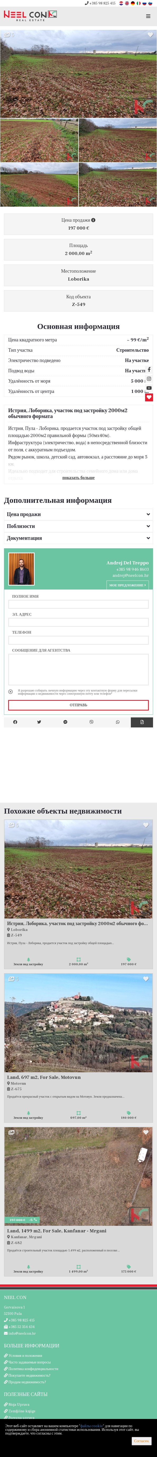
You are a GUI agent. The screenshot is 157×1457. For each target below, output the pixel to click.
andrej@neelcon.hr (131, 575)
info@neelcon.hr (20, 1333)
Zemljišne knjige (21, 1411)
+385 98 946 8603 (132, 569)
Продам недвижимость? (27, 1382)
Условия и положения (25, 1355)
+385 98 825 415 (100, 3)
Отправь (78, 705)
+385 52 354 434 (19, 1327)
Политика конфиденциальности (33, 1369)
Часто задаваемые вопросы (29, 1362)
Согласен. (141, 1441)
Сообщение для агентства (41, 650)
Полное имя (25, 596)
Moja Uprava (18, 1404)
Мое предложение (127, 585)
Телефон (21, 632)
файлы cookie (91, 1426)
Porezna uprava (21, 1418)
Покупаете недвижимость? (29, 1375)
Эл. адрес (22, 614)
